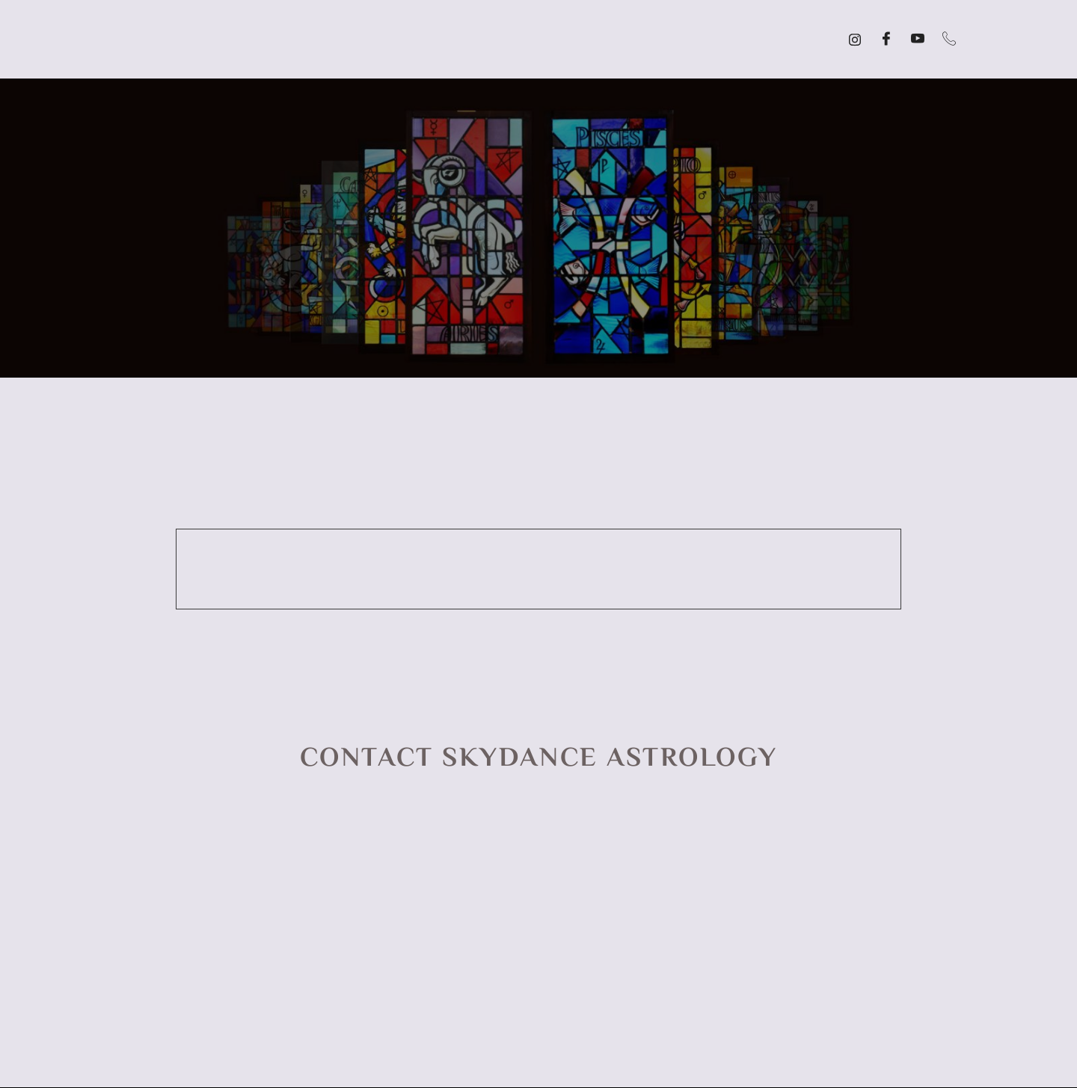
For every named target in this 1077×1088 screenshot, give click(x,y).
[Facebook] (886, 39)
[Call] (949, 39)
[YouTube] (917, 39)
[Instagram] (855, 39)
